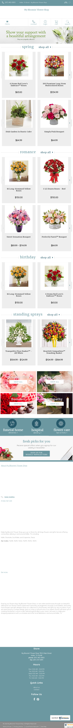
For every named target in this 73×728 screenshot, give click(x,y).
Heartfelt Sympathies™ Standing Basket (54, 352)
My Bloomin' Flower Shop (36, 10)
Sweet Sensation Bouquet (19, 237)
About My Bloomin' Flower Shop (14, 465)
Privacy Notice (18, 726)
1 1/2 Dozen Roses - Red (54, 189)
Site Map (43, 726)
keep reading (9, 497)
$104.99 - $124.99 (18, 359)
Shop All (44, 47)
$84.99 (54, 245)
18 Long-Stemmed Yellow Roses (19, 190)
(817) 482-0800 (10, 2)
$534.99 (54, 92)
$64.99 (18, 140)
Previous (3, 74)
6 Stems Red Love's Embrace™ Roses (19, 84)
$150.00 (19, 197)
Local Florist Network (32, 726)
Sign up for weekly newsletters (36, 454)
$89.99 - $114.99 (19, 245)
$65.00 (18, 92)
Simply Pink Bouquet (54, 132)
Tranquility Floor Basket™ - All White (19, 352)
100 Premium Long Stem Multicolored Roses (54, 84)
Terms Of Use (7, 726)
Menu (7, 24)
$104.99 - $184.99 (54, 359)
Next (70, 74)
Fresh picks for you (36, 444)
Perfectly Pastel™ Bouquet (54, 237)
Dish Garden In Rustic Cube (19, 132)
